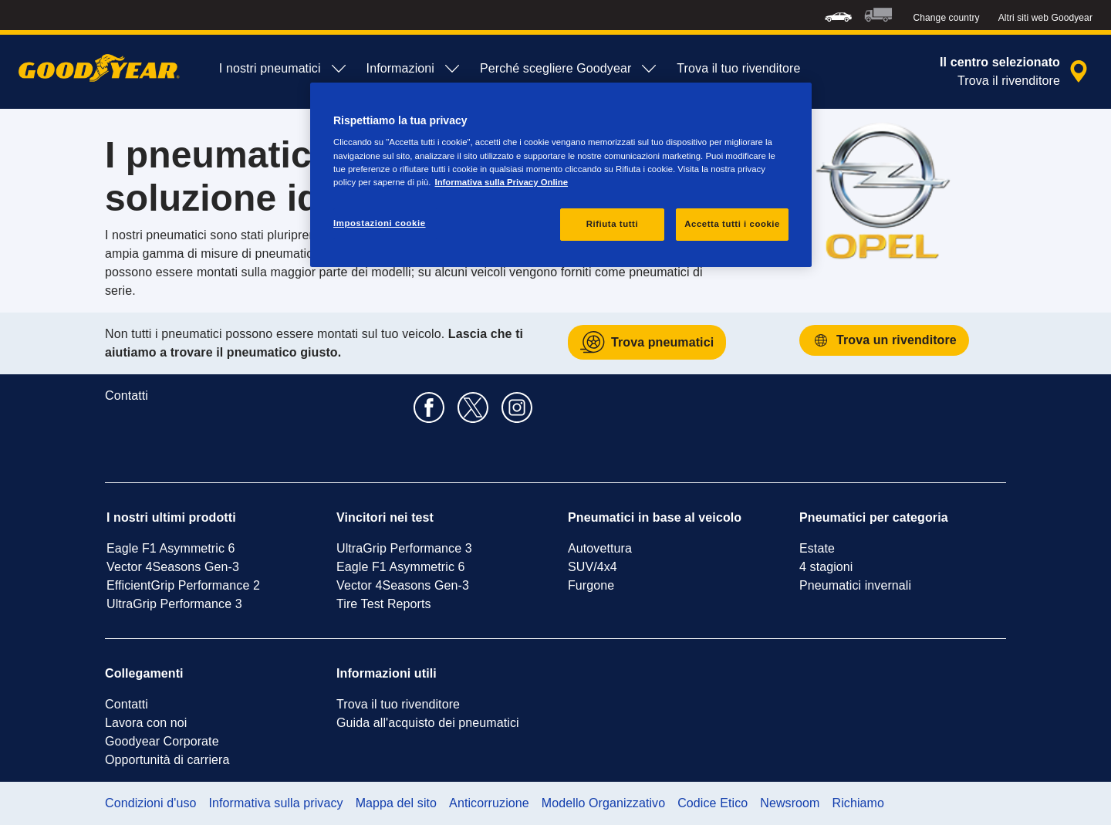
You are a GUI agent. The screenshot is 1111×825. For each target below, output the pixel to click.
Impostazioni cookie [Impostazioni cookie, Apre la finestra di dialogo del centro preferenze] (379, 223)
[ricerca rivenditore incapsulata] (1016, 71)
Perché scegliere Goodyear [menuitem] (569, 68)
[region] (561, 175)
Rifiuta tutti (612, 223)
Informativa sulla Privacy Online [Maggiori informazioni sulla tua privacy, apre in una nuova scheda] (501, 182)
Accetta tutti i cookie (732, 223)
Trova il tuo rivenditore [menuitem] (738, 68)
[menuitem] (838, 15)
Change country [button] (946, 17)
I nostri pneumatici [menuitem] (283, 68)
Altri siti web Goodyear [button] (1045, 17)
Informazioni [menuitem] (413, 68)
